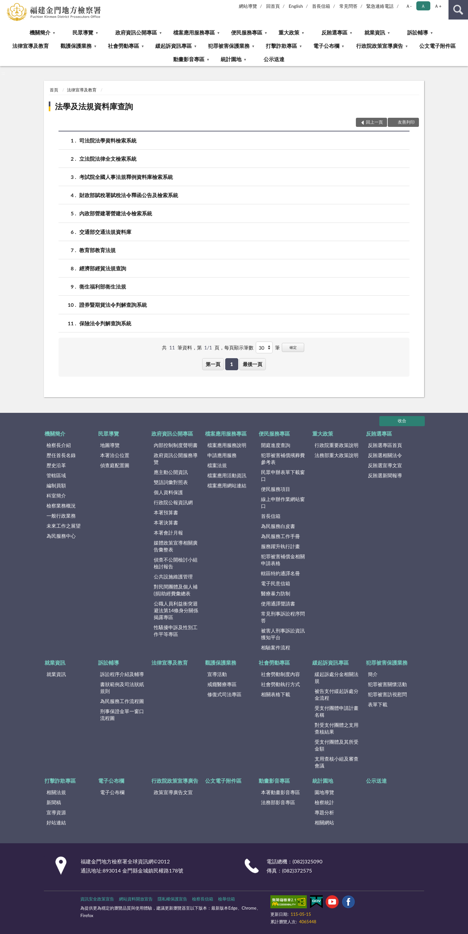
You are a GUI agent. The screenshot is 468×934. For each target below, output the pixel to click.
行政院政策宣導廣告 (379, 46)
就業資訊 (374, 32)
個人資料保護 (168, 492)
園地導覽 (324, 792)
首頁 (54, 89)
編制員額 (56, 485)
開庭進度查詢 (275, 445)
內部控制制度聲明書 (176, 445)
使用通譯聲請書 (278, 603)
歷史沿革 (56, 465)
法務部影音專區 (278, 802)
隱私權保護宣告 (172, 898)
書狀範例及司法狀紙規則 (122, 687)
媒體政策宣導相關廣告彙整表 (176, 546)
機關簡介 (40, 32)
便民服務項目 (275, 489)
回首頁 (273, 6)
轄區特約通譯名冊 (280, 573)
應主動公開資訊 (171, 472)
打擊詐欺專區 (281, 46)
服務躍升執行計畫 (280, 546)
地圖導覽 (110, 445)
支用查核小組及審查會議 (336, 762)
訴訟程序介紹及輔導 (122, 674)
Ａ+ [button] (437, 6)
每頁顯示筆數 (239, 347)
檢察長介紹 (58, 445)
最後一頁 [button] (252, 364)
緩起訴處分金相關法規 (336, 677)
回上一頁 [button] (374, 122)
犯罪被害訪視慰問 (387, 694)
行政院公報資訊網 (173, 502)
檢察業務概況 (61, 505)
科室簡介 (56, 495)
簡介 (373, 674)
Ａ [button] (423, 6)
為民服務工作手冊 (280, 536)
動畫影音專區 (188, 59)
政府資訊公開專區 (136, 32)
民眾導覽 (82, 32)
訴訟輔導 (417, 32)
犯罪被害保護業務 (229, 46)
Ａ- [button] (409, 6)
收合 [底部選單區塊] (402, 420)
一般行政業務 (61, 516)
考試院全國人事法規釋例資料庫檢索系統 (126, 177)
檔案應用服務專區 (194, 32)
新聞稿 (53, 802)
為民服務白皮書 (278, 526)
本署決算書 (166, 522)
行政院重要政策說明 (336, 445)
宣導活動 (217, 674)
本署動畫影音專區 (280, 792)
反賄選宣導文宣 (385, 465)
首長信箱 (321, 6)
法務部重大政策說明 (336, 455)
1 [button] (231, 364)
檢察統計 (324, 802)
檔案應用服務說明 (226, 445)
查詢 (458, 10)
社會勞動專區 (123, 46)
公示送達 (274, 59)
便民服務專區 (246, 32)
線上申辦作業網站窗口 (283, 502)
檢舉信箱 (226, 898)
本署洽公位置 (114, 455)
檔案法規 (217, 465)
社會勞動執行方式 (280, 684)
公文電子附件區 (437, 46)
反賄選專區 (334, 32)
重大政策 (289, 32)
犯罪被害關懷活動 (387, 684)
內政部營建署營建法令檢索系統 (115, 213)
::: (5, 4)
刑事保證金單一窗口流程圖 (122, 714)
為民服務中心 (61, 536)
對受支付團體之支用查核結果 (336, 728)
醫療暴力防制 (275, 593)
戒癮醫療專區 (222, 684)
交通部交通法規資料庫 (105, 232)
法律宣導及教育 (30, 46)
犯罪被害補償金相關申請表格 (283, 559)
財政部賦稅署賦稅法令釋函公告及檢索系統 (128, 195)
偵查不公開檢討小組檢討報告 (176, 563)
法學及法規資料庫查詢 (94, 106)
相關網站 (324, 822)
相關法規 (56, 792)
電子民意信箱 (275, 583)
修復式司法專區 (224, 694)
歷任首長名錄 (61, 455)
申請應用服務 (222, 455)
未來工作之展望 (63, 526)
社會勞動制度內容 (280, 674)
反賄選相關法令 (385, 455)
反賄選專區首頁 (385, 445)
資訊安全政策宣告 (97, 898)
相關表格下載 (275, 694)
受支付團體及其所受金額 (336, 745)
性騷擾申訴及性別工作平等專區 (176, 630)
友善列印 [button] (406, 122)
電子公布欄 (326, 46)
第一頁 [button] (213, 364)
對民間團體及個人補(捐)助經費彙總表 (176, 590)
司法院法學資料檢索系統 (107, 140)
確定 (293, 347)
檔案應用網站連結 (226, 485)
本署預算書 (166, 512)
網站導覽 (248, 6)
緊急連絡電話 (380, 6)
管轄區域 (56, 475)
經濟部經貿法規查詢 (102, 268)
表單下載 (377, 704)
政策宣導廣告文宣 (173, 792)
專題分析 (324, 812)
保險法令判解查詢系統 (105, 323)
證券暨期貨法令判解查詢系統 (113, 304)
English (296, 6)
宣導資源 (56, 812)
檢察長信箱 (202, 898)
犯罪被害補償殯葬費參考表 (283, 458)
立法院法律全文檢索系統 (107, 158)
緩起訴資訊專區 (173, 46)
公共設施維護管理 (173, 576)
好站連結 (56, 822)
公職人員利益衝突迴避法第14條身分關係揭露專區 (176, 610)
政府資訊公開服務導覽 (176, 458)
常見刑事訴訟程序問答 (283, 617)
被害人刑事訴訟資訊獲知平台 (283, 634)
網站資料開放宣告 (136, 898)
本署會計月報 (168, 532)
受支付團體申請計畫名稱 (336, 711)
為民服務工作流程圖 (122, 701)
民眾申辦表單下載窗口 (283, 475)
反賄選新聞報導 (385, 475)
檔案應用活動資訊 (226, 475)
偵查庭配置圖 (114, 465)
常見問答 (348, 6)
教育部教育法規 (97, 250)
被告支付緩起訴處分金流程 (336, 694)
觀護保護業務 (76, 46)
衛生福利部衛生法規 (102, 286)
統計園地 (231, 59)
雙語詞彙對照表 (171, 482)
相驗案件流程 (275, 647)
